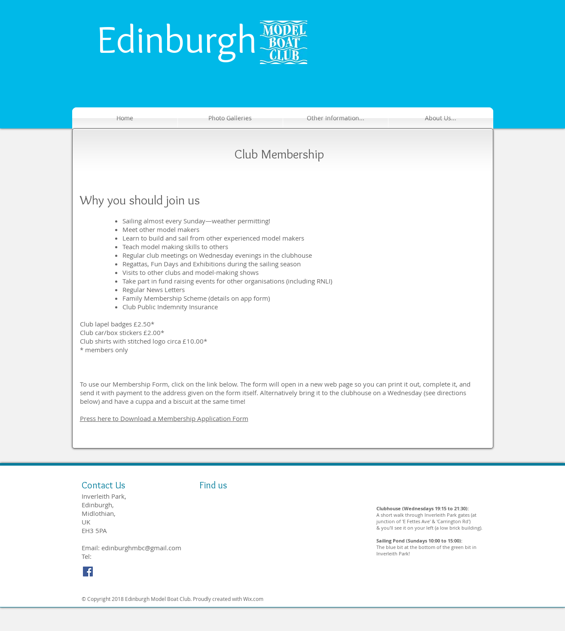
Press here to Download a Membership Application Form (164, 418)
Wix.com (253, 598)
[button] (335, 118)
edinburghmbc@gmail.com (141, 547)
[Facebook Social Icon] (88, 571)
